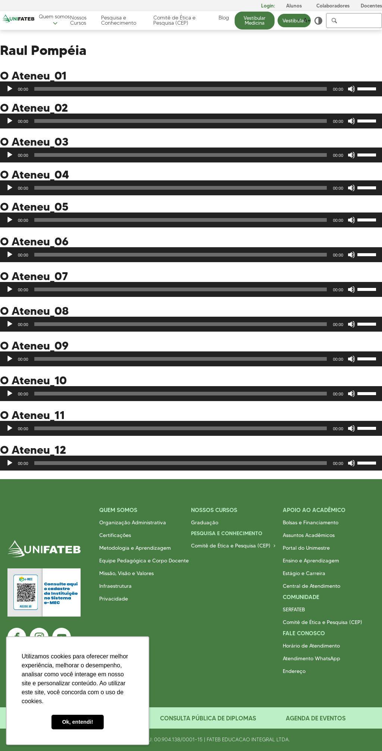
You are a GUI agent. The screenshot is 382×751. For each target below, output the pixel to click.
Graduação (204, 522)
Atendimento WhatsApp (311, 658)
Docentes (371, 5)
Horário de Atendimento (311, 645)
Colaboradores (333, 5)
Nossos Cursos (78, 20)
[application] (191, 88)
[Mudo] (351, 89)
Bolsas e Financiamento (310, 522)
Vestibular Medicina (255, 20)
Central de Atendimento (311, 586)
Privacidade (113, 598)
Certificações (115, 535)
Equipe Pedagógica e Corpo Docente (144, 560)
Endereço (294, 671)
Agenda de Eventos (315, 718)
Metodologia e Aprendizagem (135, 547)
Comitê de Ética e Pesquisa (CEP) (174, 20)
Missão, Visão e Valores (126, 573)
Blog (224, 18)
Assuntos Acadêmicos (309, 535)
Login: (268, 5)
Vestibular (294, 20)
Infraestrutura (115, 586)
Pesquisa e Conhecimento (118, 20)
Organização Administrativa (132, 522)
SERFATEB (294, 609)
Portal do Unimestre (306, 547)
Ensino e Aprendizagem (311, 560)
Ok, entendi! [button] (77, 722)
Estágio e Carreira (304, 573)
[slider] (180, 89)
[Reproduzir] (9, 89)
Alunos (294, 5)
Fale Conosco (304, 633)
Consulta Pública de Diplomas (208, 718)
